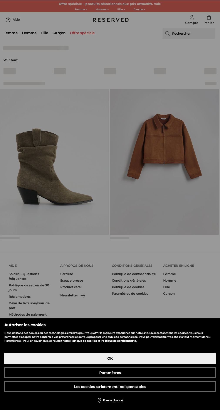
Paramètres (110, 373)
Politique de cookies (83, 340)
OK (110, 358)
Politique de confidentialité (118, 340)
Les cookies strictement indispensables (110, 387)
